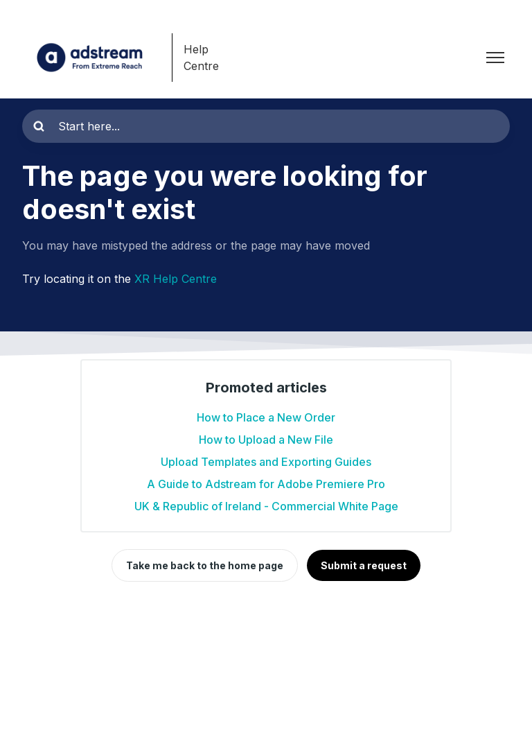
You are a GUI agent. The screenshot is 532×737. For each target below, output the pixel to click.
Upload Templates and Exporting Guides (266, 462)
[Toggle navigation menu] (495, 57)
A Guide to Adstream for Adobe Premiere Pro (266, 484)
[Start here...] (266, 126)
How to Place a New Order (266, 417)
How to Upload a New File (266, 439)
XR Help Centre (175, 279)
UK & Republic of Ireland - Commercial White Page (266, 506)
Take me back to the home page (204, 565)
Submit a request (364, 565)
